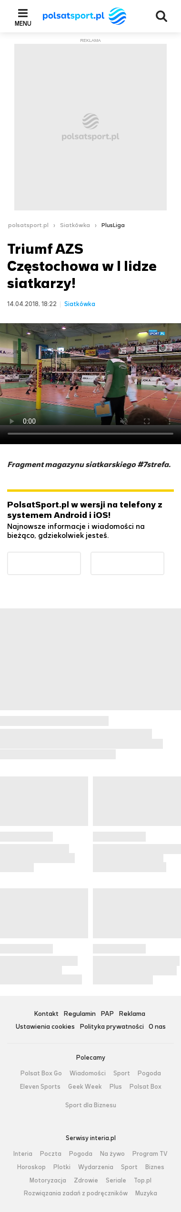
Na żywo (112, 1154)
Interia (22, 1154)
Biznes (154, 1167)
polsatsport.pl (28, 225)
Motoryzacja (48, 1180)
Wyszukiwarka (161, 16)
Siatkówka (75, 225)
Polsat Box (145, 1087)
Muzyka (146, 1193)
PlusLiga (113, 225)
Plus (116, 1087)
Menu (23, 23)
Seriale (116, 1180)
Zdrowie (86, 1180)
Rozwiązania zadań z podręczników (76, 1193)
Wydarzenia (95, 1167)
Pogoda (149, 1073)
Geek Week (85, 1087)
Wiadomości (88, 1073)
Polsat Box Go (41, 1073)
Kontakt (46, 1014)
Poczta (50, 1154)
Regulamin (79, 1014)
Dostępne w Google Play (80, 558)
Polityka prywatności (112, 1027)
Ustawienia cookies (45, 1027)
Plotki (61, 1167)
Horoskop (31, 1167)
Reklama (132, 1014)
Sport (121, 1073)
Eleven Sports (40, 1087)
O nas (157, 1027)
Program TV (150, 1154)
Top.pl (142, 1180)
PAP (107, 1014)
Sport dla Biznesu (90, 1105)
